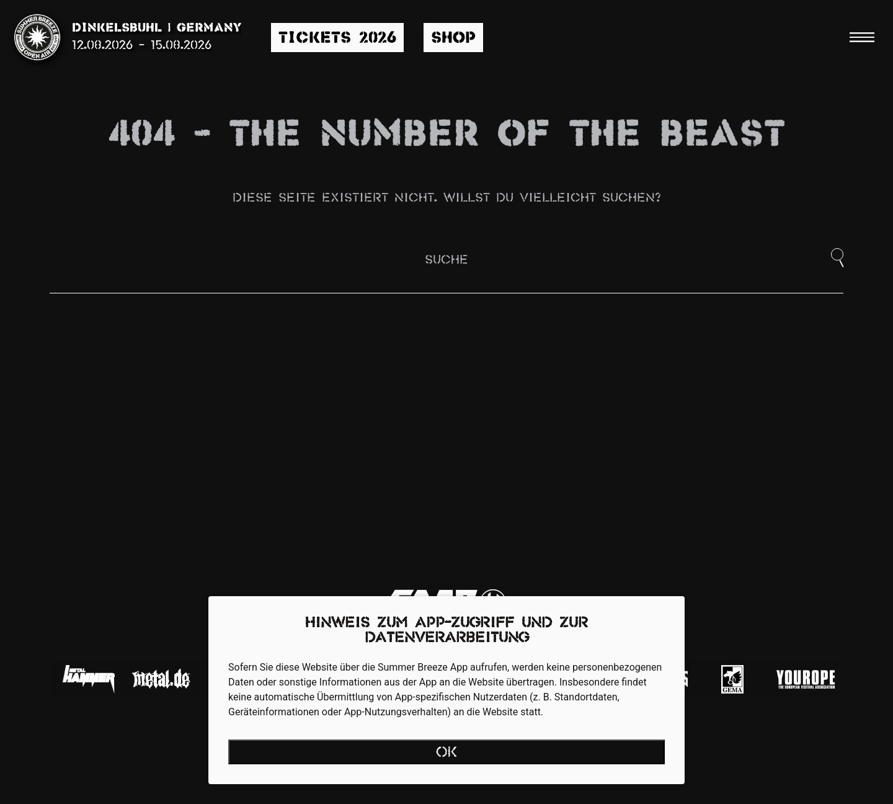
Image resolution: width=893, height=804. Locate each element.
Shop (453, 38)
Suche (446, 260)
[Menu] (862, 37)
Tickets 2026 (337, 38)
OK (447, 753)
